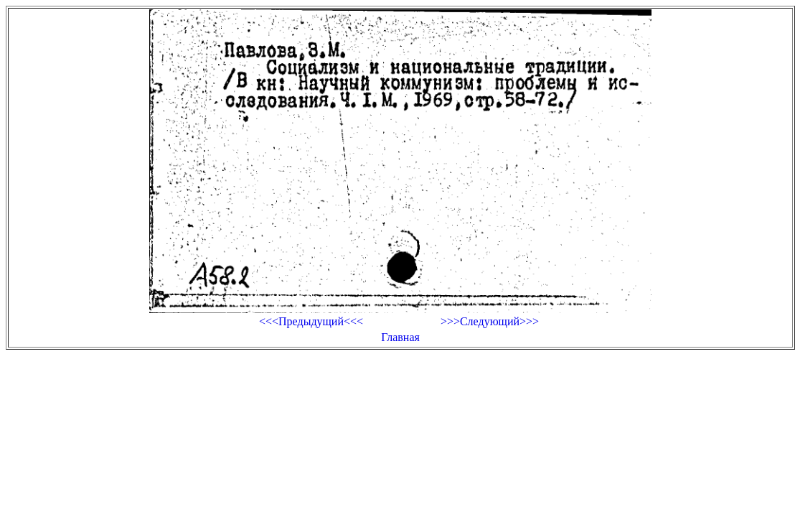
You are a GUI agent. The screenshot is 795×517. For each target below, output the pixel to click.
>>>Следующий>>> (490, 321)
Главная (400, 337)
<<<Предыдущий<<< (311, 321)
